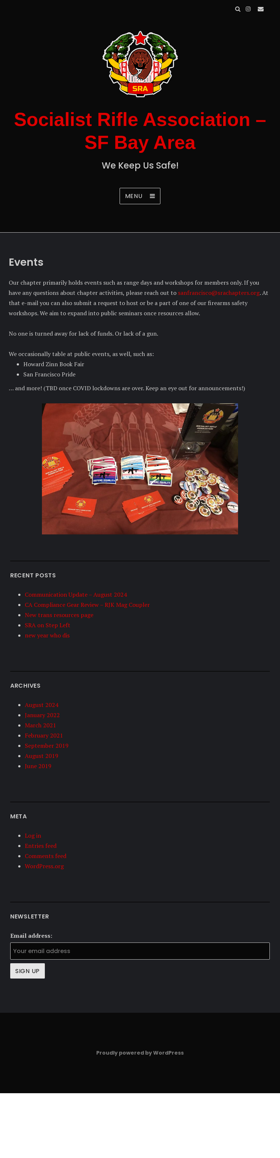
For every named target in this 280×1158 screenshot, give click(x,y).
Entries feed (41, 846)
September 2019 (47, 746)
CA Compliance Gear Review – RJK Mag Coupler (87, 605)
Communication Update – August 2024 (76, 594)
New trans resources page (59, 615)
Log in (33, 835)
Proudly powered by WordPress (140, 1052)
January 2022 (42, 715)
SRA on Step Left (47, 625)
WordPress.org (44, 866)
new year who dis (47, 635)
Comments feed (45, 856)
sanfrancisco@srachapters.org (219, 293)
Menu (134, 196)
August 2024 (41, 705)
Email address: (31, 936)
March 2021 (40, 725)
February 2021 (44, 735)
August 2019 (41, 756)
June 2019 (38, 766)
